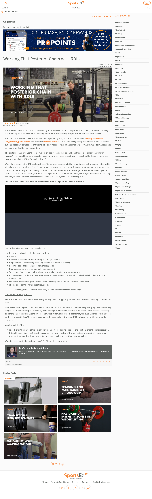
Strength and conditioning (125, 194)
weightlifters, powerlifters (17, 141)
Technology (120, 221)
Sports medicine (122, 179)
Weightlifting (120, 240)
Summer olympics (122, 202)
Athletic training (122, 22)
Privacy (75, 482)
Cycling (118, 41)
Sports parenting (122, 183)
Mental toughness (122, 87)
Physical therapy (122, 118)
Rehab (118, 141)
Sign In (147, 3)
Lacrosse (119, 68)
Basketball (120, 30)
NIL (117, 95)
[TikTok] (88, 487)
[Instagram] (82, 488)
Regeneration (121, 137)
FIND (148, 8)
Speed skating (121, 171)
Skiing (118, 160)
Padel (118, 110)
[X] (75, 487)
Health (118, 60)
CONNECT (76, 8)
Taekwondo (120, 217)
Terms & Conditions (60, 482)
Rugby (118, 145)
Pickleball (119, 122)
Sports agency (121, 175)
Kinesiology (120, 64)
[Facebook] (69, 488)
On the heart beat (122, 103)
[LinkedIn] (62, 488)
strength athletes (94, 138)
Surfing (118, 206)
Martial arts (120, 76)
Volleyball (119, 236)
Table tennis (120, 213)
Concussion (120, 37)
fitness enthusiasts (52, 141)
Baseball (119, 26)
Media (118, 80)
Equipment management (125, 45)
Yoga (117, 248)
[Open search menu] (6, 3)
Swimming (119, 210)
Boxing (118, 34)
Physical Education (123, 114)
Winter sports (121, 244)
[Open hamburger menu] (2, 3)
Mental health (121, 83)
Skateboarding (121, 156)
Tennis (118, 225)
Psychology (120, 129)
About (45, 482)
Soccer (118, 168)
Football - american (123, 49)
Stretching (119, 198)
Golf (117, 53)
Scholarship (120, 152)
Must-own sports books (124, 91)
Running (119, 148)
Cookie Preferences (101, 482)
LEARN (5, 8)
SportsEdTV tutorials (123, 190)
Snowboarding (121, 164)
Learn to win (120, 72)
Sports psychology (123, 187)
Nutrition (119, 99)
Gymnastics (120, 57)
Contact (85, 482)
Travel (118, 229)
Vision (118, 233)
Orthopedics (120, 106)
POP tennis (120, 125)
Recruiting (119, 133)
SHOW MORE (57, 464)
